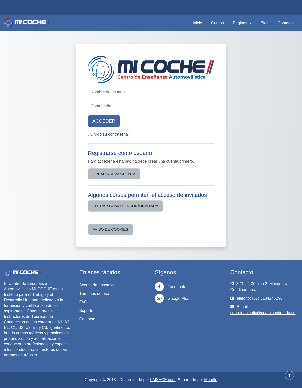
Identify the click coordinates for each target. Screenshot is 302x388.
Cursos (217, 23)
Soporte (86, 310)
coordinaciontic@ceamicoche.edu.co (263, 313)
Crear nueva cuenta (114, 174)
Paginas (240, 23)
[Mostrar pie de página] (289, 375)
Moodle (210, 380)
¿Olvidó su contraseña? (109, 134)
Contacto (286, 23)
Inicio (197, 23)
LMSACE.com (162, 380)
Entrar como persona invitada (125, 206)
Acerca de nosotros (96, 285)
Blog (265, 23)
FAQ (83, 302)
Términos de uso (94, 293)
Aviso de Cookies (110, 229)
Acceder (103, 121)
